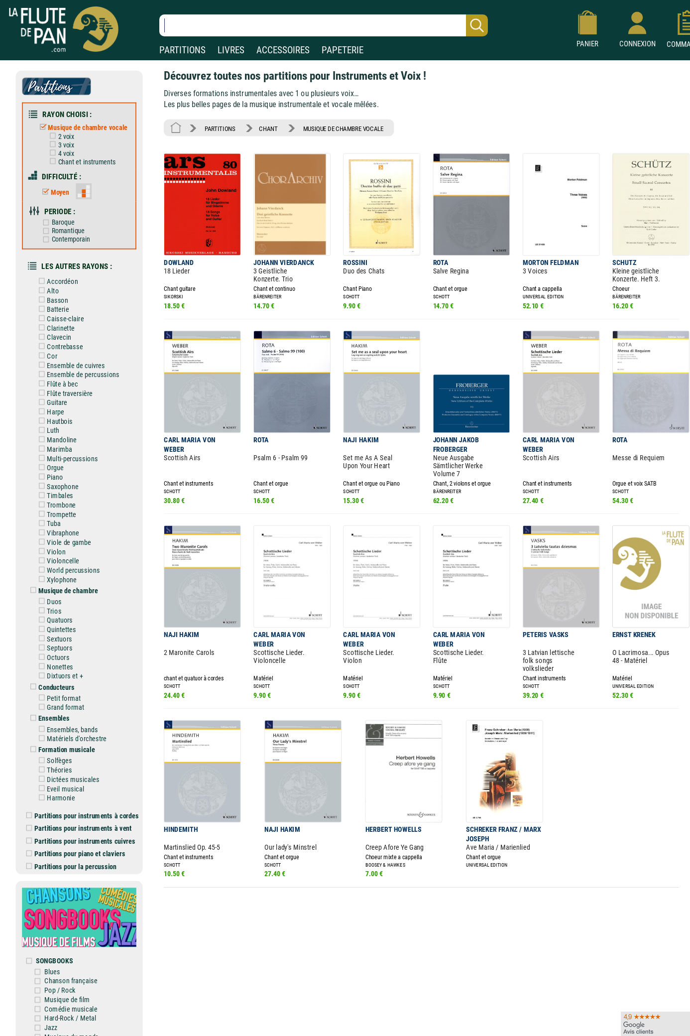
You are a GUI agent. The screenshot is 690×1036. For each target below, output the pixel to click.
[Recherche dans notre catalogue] (323, 25)
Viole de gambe (64, 536)
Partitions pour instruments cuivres (82, 832)
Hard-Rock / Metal (72, 1007)
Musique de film (68, 989)
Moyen (55, 191)
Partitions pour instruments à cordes (83, 807)
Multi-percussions (67, 454)
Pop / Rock (61, 980)
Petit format (59, 691)
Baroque (58, 221)
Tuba (49, 518)
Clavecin (54, 334)
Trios (49, 605)
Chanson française (72, 970)
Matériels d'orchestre (72, 731)
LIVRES (231, 50)
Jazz (52, 1017)
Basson (52, 297)
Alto (48, 288)
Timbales (55, 491)
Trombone (56, 500)
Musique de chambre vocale (82, 127)
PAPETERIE (342, 50)
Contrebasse (60, 343)
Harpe (50, 408)
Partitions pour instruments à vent (80, 820)
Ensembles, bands (67, 722)
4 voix (61, 152)
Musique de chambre (63, 584)
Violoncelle (58, 555)
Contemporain (66, 238)
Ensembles (49, 711)
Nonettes (55, 660)
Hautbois (55, 417)
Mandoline (57, 435)
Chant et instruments (81, 161)
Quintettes (56, 623)
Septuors (55, 642)
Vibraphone (58, 527)
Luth (48, 426)
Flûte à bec (57, 380)
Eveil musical (60, 781)
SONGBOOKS (56, 950)
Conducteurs (52, 680)
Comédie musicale (72, 998)
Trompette (56, 509)
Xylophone (57, 573)
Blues (54, 961)
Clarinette (56, 325)
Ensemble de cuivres (71, 362)
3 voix (61, 144)
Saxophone (58, 482)
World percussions (68, 564)
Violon (51, 546)
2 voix (61, 135)
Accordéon (57, 279)
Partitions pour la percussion (72, 857)
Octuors (53, 651)
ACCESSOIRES (283, 50)
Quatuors (55, 614)
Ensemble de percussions (78, 371)
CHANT (267, 127)
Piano (50, 472)
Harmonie (56, 789)
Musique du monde (73, 1026)
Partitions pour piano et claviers (77, 845)
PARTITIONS (182, 50)
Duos (49, 595)
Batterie (53, 306)
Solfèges (54, 753)
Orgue (50, 463)
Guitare (52, 398)
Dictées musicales (68, 771)
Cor (47, 353)
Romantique (63, 229)
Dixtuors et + (60, 669)
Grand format (60, 700)
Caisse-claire (60, 316)
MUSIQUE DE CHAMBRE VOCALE (341, 127)
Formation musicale (62, 742)
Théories (54, 762)
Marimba (54, 445)
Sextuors (54, 632)
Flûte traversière (65, 390)
